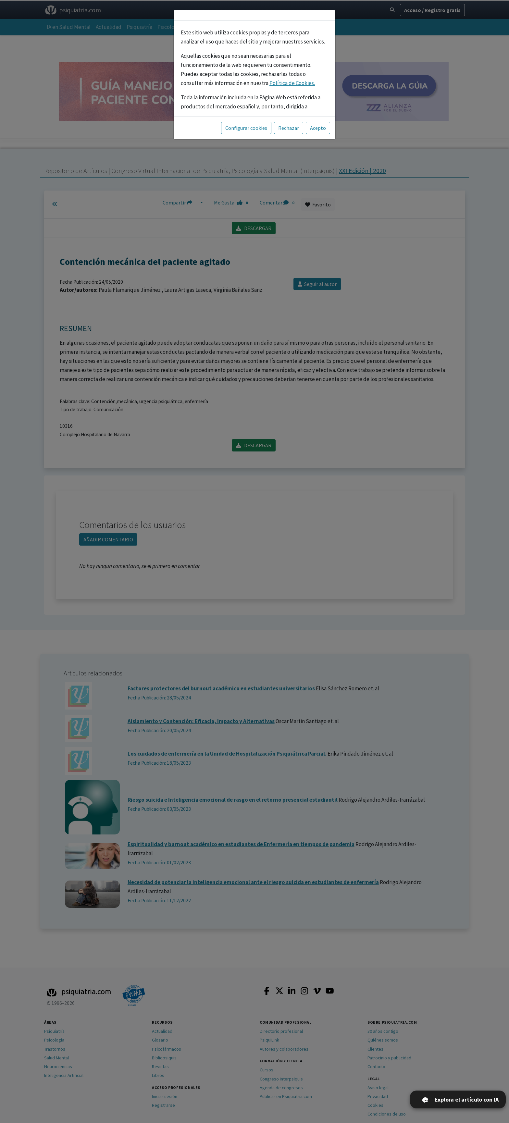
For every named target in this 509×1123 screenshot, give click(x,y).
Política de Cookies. (292, 83)
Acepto (318, 128)
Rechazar (288, 128)
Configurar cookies (246, 128)
